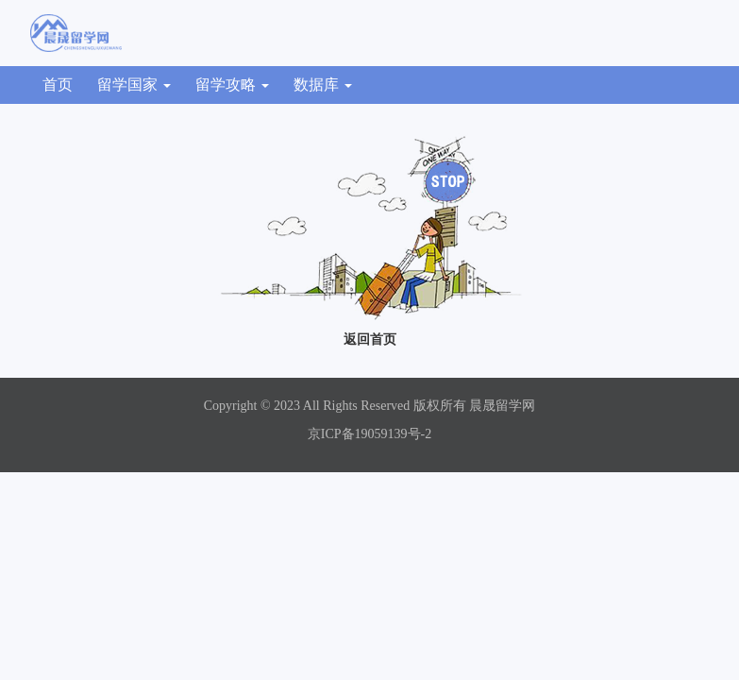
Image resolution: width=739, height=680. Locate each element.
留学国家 (134, 84)
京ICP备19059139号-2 (369, 434)
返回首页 (370, 339)
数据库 (323, 84)
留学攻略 (232, 84)
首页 (57, 84)
